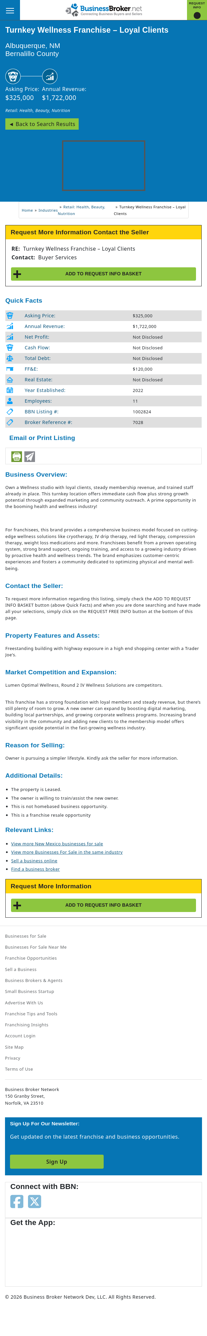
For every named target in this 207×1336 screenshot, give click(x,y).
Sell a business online (34, 861)
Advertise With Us (24, 1003)
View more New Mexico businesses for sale (57, 844)
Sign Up (56, 1161)
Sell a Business (21, 969)
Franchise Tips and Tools (31, 1014)
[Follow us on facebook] (16, 1201)
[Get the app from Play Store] (87, 1253)
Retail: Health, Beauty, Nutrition (37, 110)
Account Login (20, 1036)
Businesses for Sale (25, 936)
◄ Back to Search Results (42, 124)
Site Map (14, 1047)
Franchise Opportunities (31, 958)
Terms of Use (19, 1069)
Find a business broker (35, 869)
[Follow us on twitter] (34, 1201)
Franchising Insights (26, 1025)
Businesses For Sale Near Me (36, 947)
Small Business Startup (29, 991)
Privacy (12, 1058)
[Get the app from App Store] (34, 1253)
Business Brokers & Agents (34, 980)
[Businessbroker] (103, 9)
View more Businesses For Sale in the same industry (67, 852)
